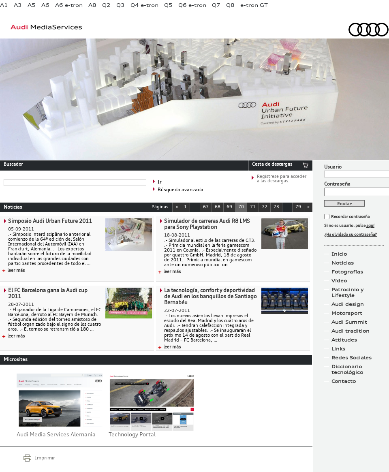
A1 (4, 5)
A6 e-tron (69, 5)
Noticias (342, 263)
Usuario (333, 167)
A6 (45, 5)
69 (229, 207)
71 (253, 207)
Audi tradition (350, 331)
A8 (92, 5)
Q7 (216, 5)
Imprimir (45, 458)
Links (338, 349)
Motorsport (346, 313)
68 (217, 207)
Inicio (339, 254)
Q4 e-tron (144, 5)
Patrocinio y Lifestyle (347, 292)
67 (206, 207)
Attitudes (344, 340)
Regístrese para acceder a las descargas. (281, 179)
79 (298, 207)
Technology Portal (132, 435)
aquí (370, 226)
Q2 (106, 5)
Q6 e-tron (192, 5)
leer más (13, 270)
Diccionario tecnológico (347, 369)
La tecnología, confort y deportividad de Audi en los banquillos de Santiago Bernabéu (210, 296)
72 (264, 207)
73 (276, 207)
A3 (18, 5)
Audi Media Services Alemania (56, 435)
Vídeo (339, 281)
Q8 (230, 5)
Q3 (120, 5)
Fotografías (347, 272)
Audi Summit (349, 322)
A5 (32, 5)
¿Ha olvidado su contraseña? (350, 235)
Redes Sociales (351, 358)
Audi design (347, 304)
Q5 (168, 5)
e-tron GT (254, 5)
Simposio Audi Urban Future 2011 (50, 221)
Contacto (343, 381)
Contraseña (337, 184)
